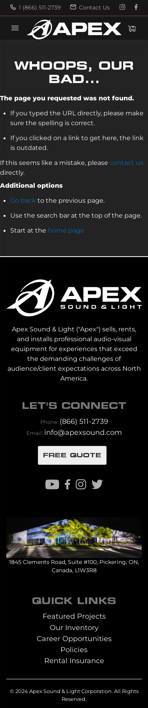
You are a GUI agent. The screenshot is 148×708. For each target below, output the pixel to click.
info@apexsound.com (83, 432)
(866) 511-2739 (84, 421)
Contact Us (90, 7)
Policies (74, 649)
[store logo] (73, 29)
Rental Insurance (74, 660)
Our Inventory (74, 627)
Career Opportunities (74, 638)
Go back (23, 200)
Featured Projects (74, 616)
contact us (126, 162)
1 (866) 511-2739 (35, 7)
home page (66, 230)
